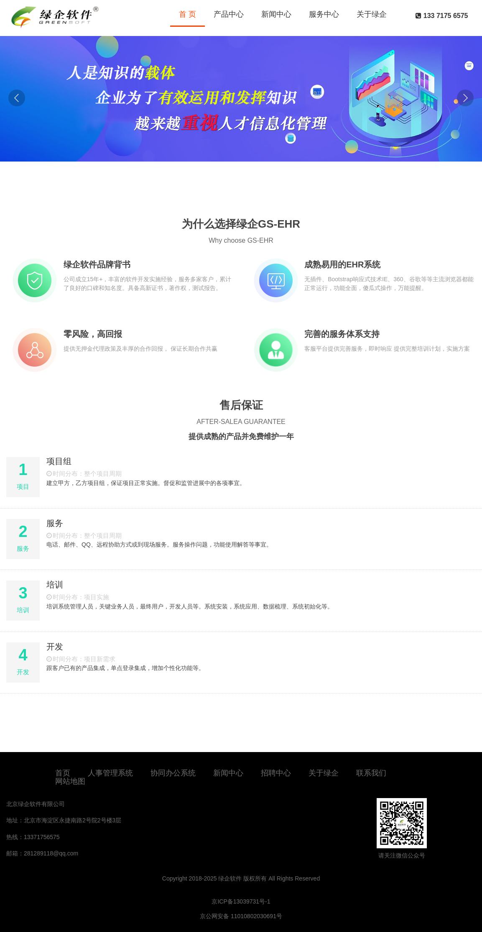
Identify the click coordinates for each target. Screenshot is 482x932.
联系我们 (371, 773)
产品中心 (229, 14)
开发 (54, 646)
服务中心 (324, 14)
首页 (62, 773)
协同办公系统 (173, 773)
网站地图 (70, 781)
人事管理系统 (110, 773)
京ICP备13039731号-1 (241, 901)
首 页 (187, 14)
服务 (54, 523)
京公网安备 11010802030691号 (241, 916)
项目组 (58, 461)
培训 (54, 584)
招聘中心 (276, 773)
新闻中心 (276, 14)
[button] (465, 98)
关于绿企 (372, 14)
